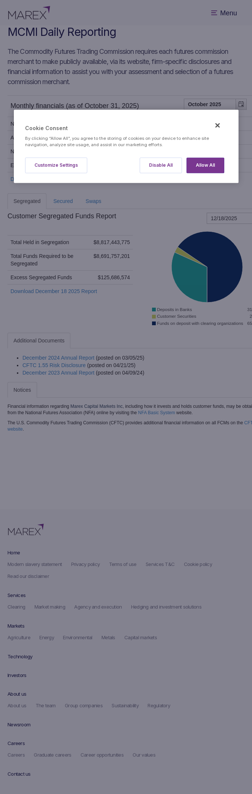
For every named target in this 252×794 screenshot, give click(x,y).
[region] (126, 146)
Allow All (205, 165)
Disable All (161, 165)
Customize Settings (56, 165)
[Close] (218, 125)
